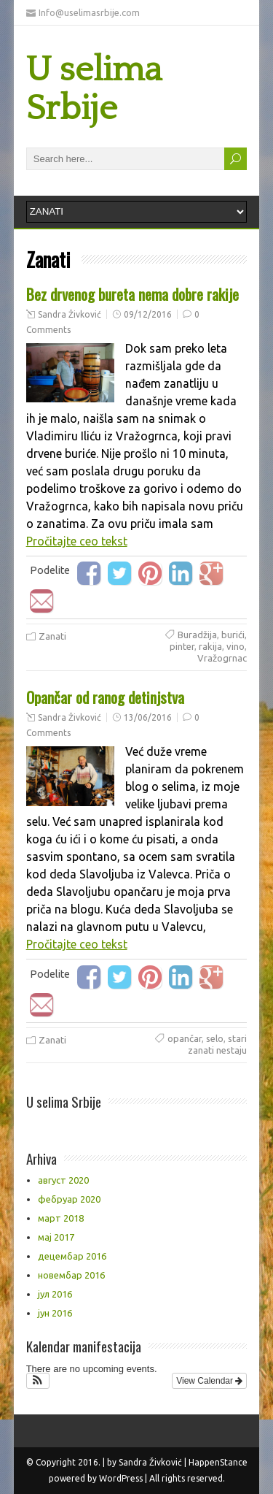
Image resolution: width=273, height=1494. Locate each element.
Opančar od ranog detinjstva (105, 697)
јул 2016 (55, 1294)
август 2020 (63, 1180)
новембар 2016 (71, 1275)
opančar (184, 1038)
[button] (38, 1381)
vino (235, 646)
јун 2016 (55, 1313)
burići (233, 634)
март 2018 (61, 1218)
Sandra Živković (69, 314)
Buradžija (197, 634)
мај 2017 (56, 1237)
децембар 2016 (72, 1256)
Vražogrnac (222, 658)
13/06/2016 (148, 717)
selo (214, 1038)
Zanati (52, 636)
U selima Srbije (94, 89)
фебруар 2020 (69, 1199)
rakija (210, 646)
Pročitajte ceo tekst (76, 541)
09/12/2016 (148, 314)
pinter (182, 646)
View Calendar (209, 1381)
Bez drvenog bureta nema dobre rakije (132, 294)
